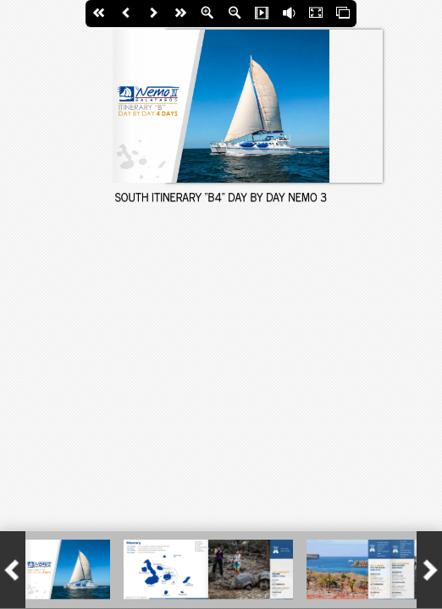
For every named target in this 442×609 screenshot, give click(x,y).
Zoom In (207, 13)
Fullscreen (315, 13)
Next (153, 13)
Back (126, 13)
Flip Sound (288, 13)
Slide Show (261, 13)
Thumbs (342, 13)
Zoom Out (234, 13)
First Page (99, 13)
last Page (180, 13)
